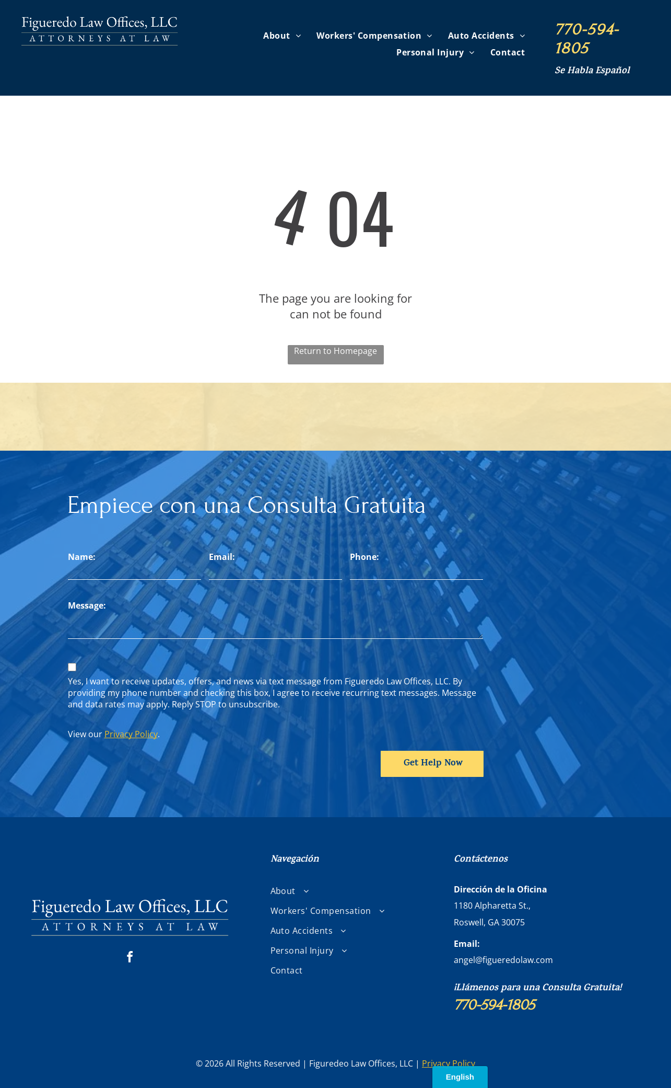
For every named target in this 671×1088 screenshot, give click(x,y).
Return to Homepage (335, 351)
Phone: (364, 557)
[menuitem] (282, 35)
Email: (222, 557)
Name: (82, 557)
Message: (87, 605)
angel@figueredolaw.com (503, 960)
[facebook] (129, 958)
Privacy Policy (131, 734)
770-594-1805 (587, 39)
